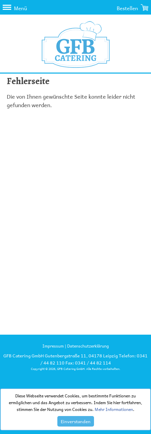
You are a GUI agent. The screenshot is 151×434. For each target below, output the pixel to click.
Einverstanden (76, 421)
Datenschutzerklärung (88, 345)
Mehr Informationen (114, 409)
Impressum (53, 345)
